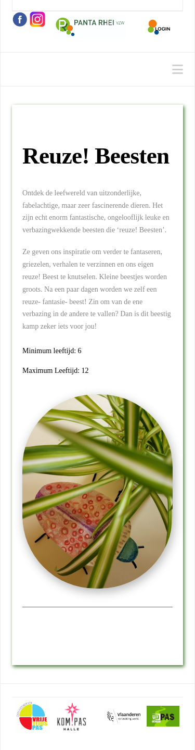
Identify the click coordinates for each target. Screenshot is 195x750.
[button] (177, 69)
